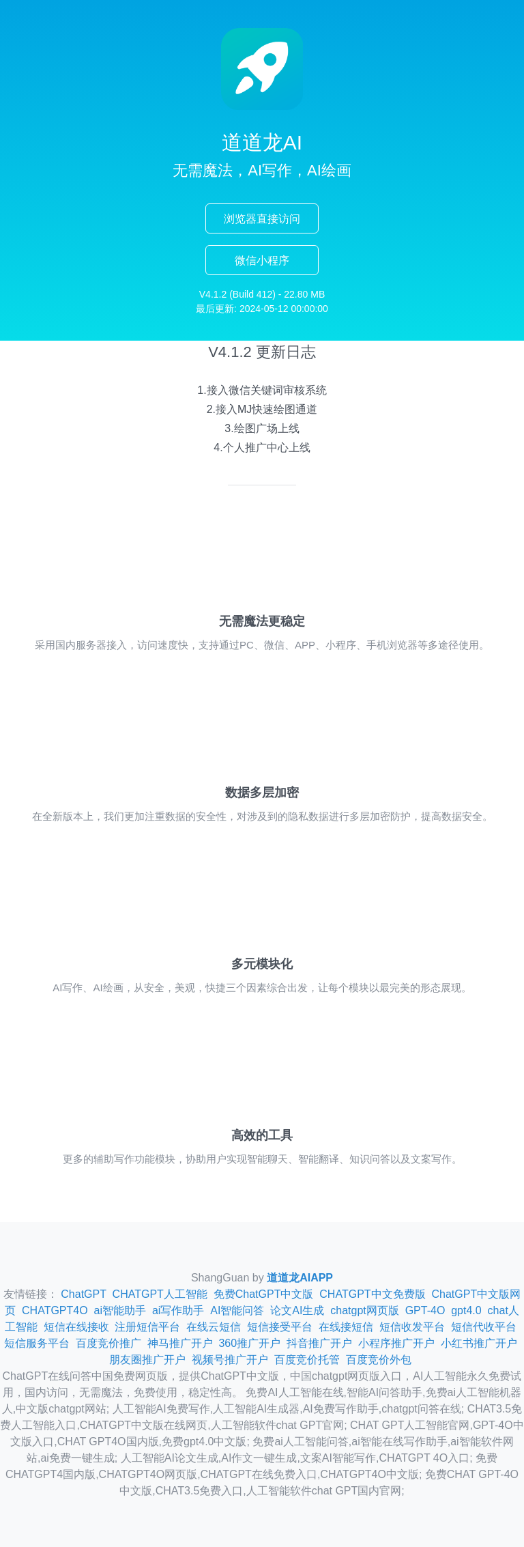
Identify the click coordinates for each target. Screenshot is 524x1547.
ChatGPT (83, 1294)
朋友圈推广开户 (147, 1359)
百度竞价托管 (307, 1359)
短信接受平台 (279, 1327)
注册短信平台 (147, 1327)
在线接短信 (346, 1327)
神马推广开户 (180, 1343)
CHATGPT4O (55, 1310)
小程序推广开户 (396, 1343)
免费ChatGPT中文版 (264, 1294)
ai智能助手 (120, 1310)
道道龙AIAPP (300, 1277)
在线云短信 (213, 1327)
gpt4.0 (466, 1310)
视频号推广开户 (230, 1359)
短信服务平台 (37, 1343)
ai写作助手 (178, 1310)
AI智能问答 (237, 1310)
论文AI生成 (297, 1310)
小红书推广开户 (479, 1343)
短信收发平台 (412, 1327)
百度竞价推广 (108, 1343)
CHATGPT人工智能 (160, 1294)
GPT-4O (425, 1310)
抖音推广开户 (319, 1343)
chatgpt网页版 (364, 1310)
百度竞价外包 (378, 1359)
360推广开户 (249, 1343)
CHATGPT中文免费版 (372, 1294)
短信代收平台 (483, 1327)
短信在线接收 (76, 1327)
